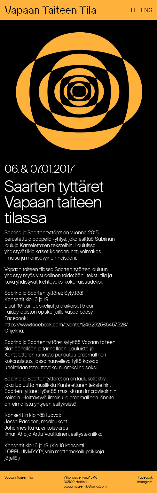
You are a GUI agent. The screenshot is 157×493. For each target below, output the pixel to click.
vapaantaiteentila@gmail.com (85, 486)
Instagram (145, 482)
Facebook (145, 477)
